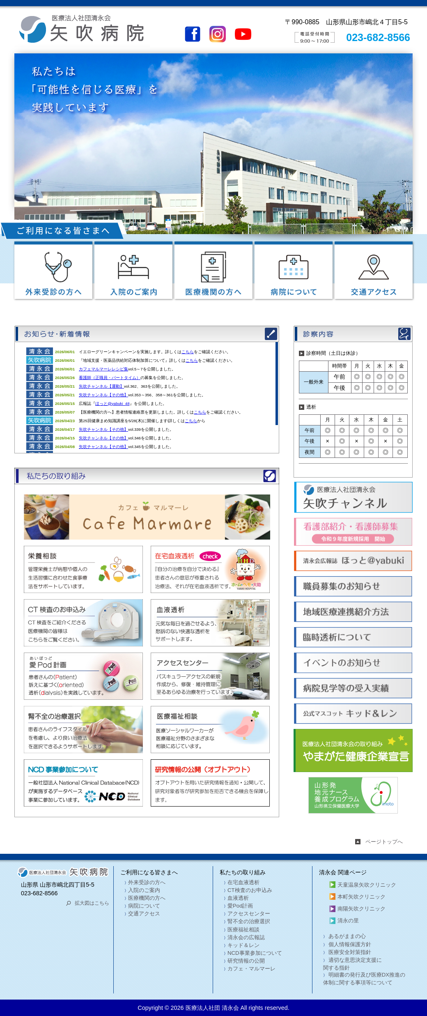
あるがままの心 (346, 936)
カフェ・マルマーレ (251, 968)
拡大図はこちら (92, 903)
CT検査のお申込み (249, 890)
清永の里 (348, 920)
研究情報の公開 (246, 961)
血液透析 (238, 898)
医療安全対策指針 (349, 952)
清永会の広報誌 (246, 937)
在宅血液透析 (243, 882)
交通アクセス (144, 913)
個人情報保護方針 (349, 944)
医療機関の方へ (146, 898)
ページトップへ (384, 842)
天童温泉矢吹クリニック (366, 885)
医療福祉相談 (243, 929)
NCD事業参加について (254, 953)
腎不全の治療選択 (248, 921)
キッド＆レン (243, 945)
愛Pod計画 (240, 906)
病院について (144, 906)
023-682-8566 (378, 37)
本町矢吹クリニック (361, 897)
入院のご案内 (144, 890)
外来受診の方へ (146, 882)
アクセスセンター (248, 913)
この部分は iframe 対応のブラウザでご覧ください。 (146, 397)
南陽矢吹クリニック (361, 909)
